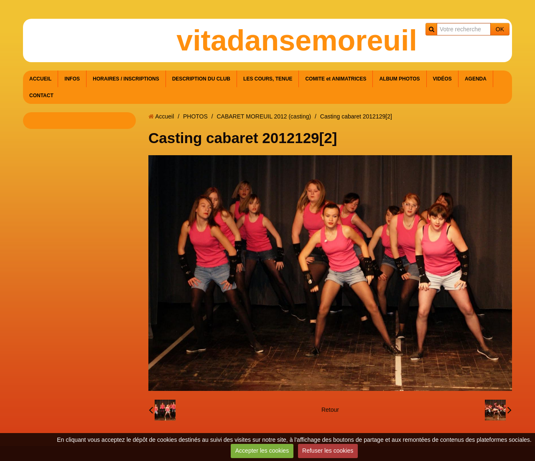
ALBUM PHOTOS (399, 79)
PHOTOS (195, 116)
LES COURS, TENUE (267, 79)
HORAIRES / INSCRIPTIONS (126, 79)
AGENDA (476, 79)
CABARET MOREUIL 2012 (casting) (264, 116)
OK (500, 29)
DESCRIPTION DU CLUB (201, 79)
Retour (330, 409)
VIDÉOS (442, 79)
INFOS (72, 79)
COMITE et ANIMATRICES (335, 79)
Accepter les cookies (262, 450)
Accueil (164, 116)
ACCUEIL (40, 79)
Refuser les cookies (327, 450)
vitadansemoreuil (296, 40)
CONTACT (41, 95)
